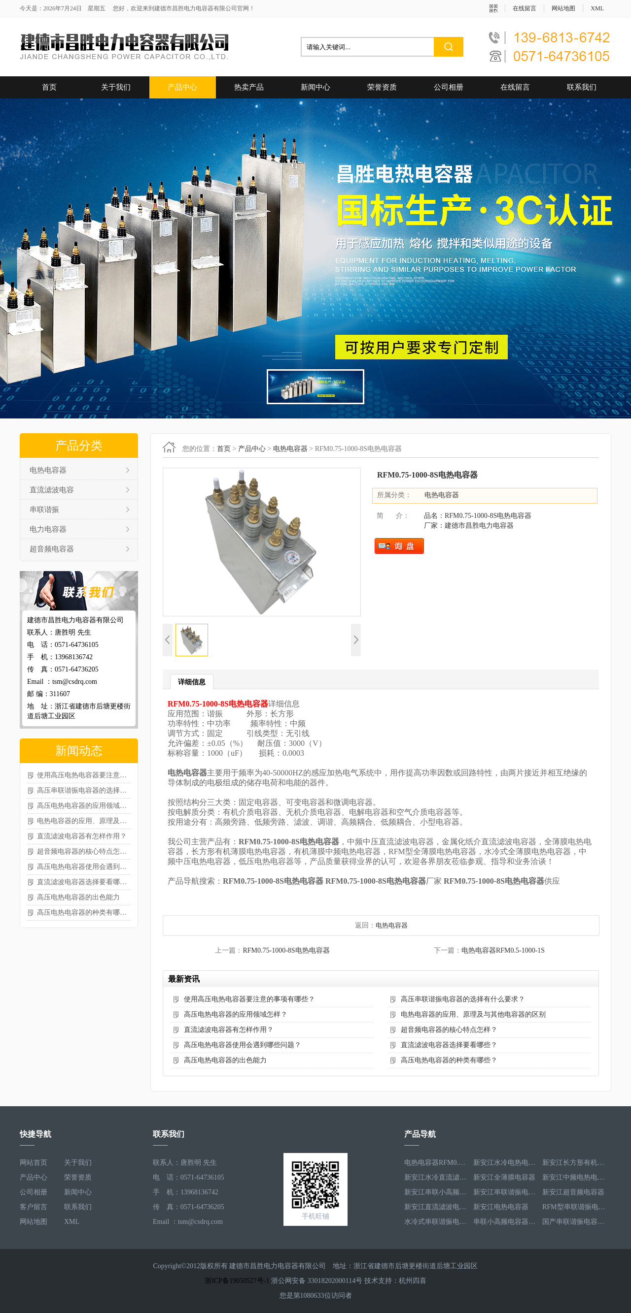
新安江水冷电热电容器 (505, 1162)
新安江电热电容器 (500, 1207)
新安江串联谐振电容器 (505, 1192)
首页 (49, 87)
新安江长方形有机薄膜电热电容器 (574, 1162)
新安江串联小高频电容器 (436, 1192)
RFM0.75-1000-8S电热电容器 (286, 950)
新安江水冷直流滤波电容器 (436, 1177)
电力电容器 (48, 529)
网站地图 (563, 8)
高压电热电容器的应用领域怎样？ (84, 805)
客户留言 (33, 1207)
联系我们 (581, 87)
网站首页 (33, 1162)
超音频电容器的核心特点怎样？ (84, 851)
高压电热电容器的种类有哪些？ (84, 912)
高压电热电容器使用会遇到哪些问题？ (84, 866)
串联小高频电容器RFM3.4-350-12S (505, 1221)
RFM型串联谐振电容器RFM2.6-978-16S (574, 1207)
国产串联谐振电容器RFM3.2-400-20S (574, 1221)
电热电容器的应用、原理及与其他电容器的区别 (84, 821)
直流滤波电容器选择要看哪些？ (84, 882)
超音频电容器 (52, 549)
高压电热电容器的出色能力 (78, 897)
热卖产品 (249, 87)
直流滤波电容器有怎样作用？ (82, 836)
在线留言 (524, 8)
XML (597, 8)
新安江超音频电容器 (573, 1192)
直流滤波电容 (52, 490)
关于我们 (116, 87)
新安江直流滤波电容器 (436, 1207)
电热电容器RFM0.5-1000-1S (503, 950)
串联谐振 (44, 509)
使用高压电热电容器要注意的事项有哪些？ (84, 775)
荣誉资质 (382, 87)
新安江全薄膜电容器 (504, 1177)
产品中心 (182, 87)
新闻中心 (315, 87)
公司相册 (448, 87)
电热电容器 (48, 470)
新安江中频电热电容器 (574, 1177)
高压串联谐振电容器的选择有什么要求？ (84, 790)
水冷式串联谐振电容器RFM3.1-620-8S (436, 1221)
